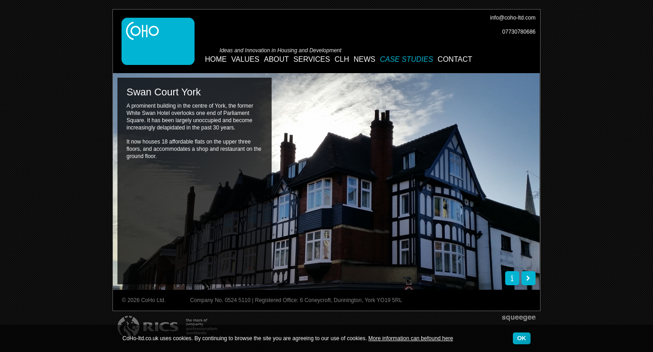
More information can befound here (410, 338)
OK (521, 338)
